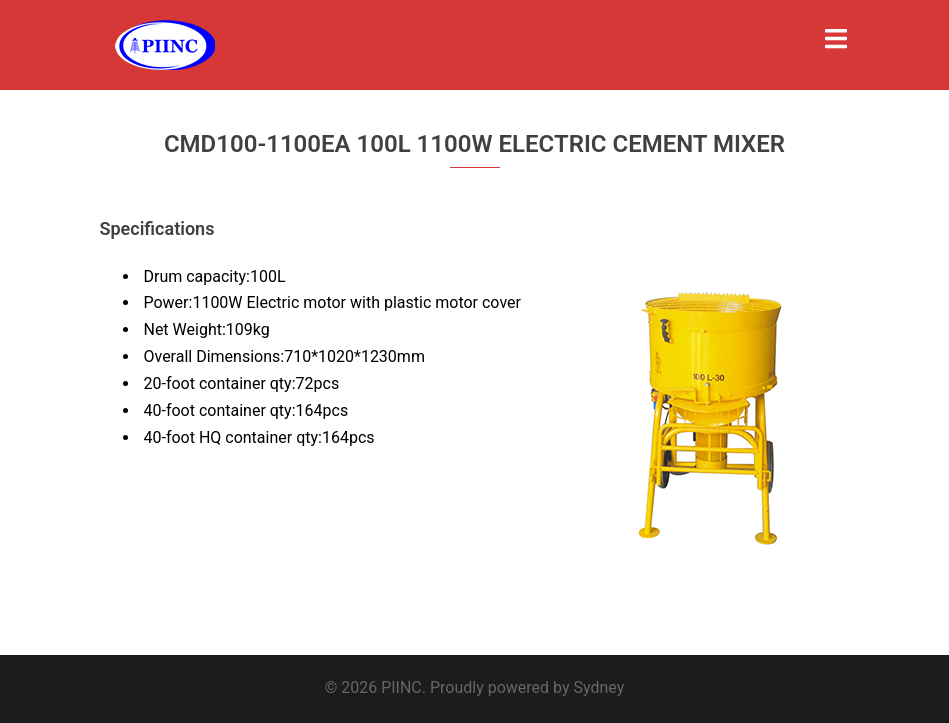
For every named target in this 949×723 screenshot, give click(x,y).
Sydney (599, 687)
